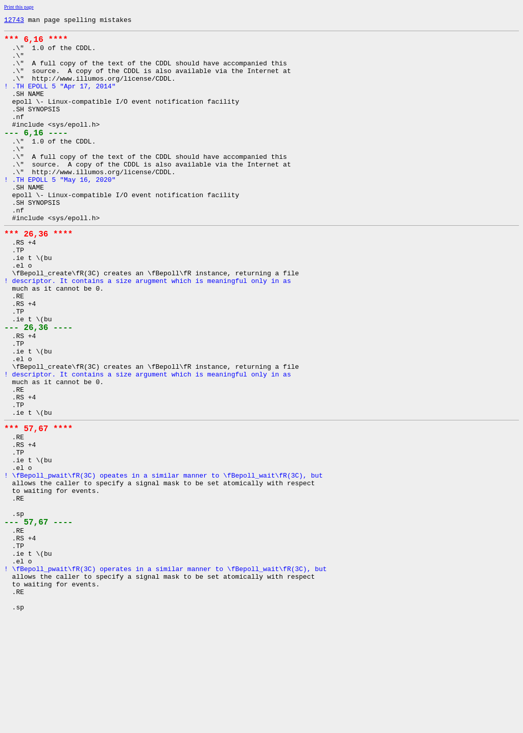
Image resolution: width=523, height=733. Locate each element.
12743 (14, 21)
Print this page (19, 7)
